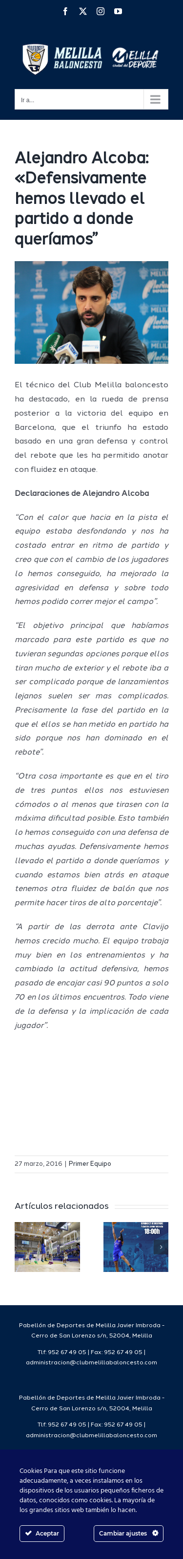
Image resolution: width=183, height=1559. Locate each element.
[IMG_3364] (91, 312)
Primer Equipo (90, 1164)
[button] (22, 1247)
